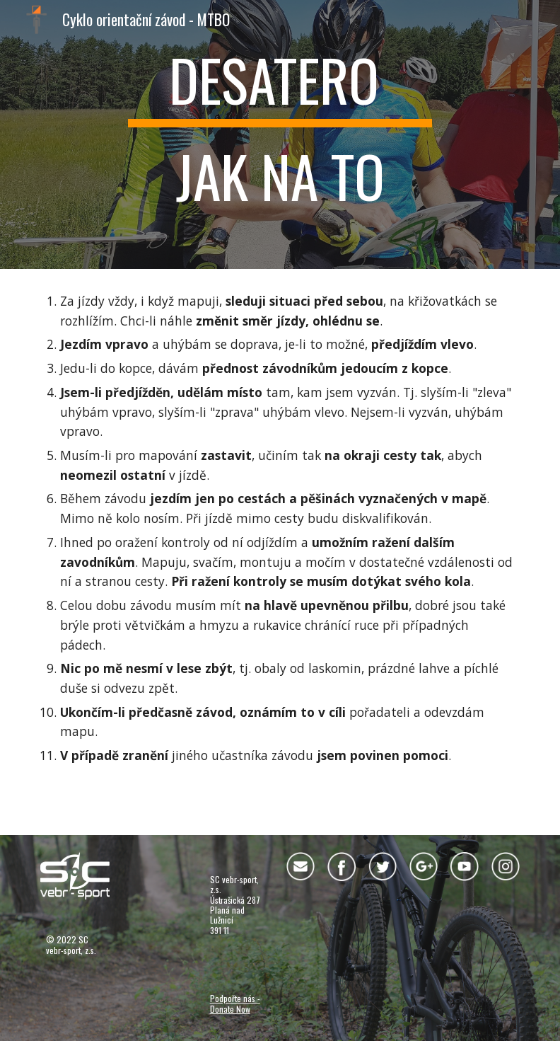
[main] (280, 134)
